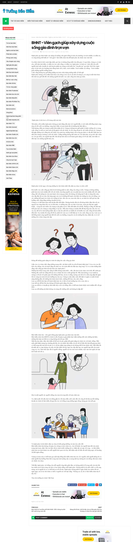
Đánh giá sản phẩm (11, 152)
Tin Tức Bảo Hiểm (17, 21)
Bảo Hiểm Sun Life (11, 138)
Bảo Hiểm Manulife (11, 98)
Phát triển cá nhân (11, 54)
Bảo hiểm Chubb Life (12, 134)
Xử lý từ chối (9, 141)
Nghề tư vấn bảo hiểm (12, 50)
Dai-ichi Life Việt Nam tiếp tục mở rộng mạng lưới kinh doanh (119, 90)
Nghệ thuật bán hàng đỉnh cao (12, 116)
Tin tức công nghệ (11, 87)
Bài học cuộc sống (11, 79)
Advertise (24, 2)
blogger (90, 523)
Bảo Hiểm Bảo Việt (11, 76)
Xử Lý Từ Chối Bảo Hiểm (75, 21)
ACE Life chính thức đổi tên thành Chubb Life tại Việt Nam (119, 99)
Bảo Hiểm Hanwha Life (12, 120)
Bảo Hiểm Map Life (11, 171)
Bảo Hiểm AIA (10, 105)
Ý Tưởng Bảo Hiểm (35, 539)
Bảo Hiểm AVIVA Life (12, 163)
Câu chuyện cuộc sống (13, 61)
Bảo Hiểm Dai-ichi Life (12, 94)
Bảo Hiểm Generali (11, 127)
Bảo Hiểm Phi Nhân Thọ (13, 101)
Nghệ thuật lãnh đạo (12, 131)
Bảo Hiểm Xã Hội (11, 83)
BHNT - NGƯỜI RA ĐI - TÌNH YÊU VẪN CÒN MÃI (119, 120)
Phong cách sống (11, 58)
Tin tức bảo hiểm (11, 43)
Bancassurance (94, 21)
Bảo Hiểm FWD (10, 145)
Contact (16, 2)
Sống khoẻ (9, 112)
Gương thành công (11, 68)
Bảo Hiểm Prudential (12, 90)
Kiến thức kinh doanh (12, 72)
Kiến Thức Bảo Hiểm (35, 21)
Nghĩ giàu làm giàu (11, 65)
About (10, 2)
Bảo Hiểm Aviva (10, 174)
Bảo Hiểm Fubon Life (12, 167)
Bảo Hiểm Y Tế (10, 123)
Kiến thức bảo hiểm (11, 47)
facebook (82, 523)
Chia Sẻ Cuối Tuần (11, 160)
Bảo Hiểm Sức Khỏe (11, 156)
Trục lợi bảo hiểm (11, 149)
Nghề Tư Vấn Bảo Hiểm (54, 21)
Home (4, 2)
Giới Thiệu (108, 21)
